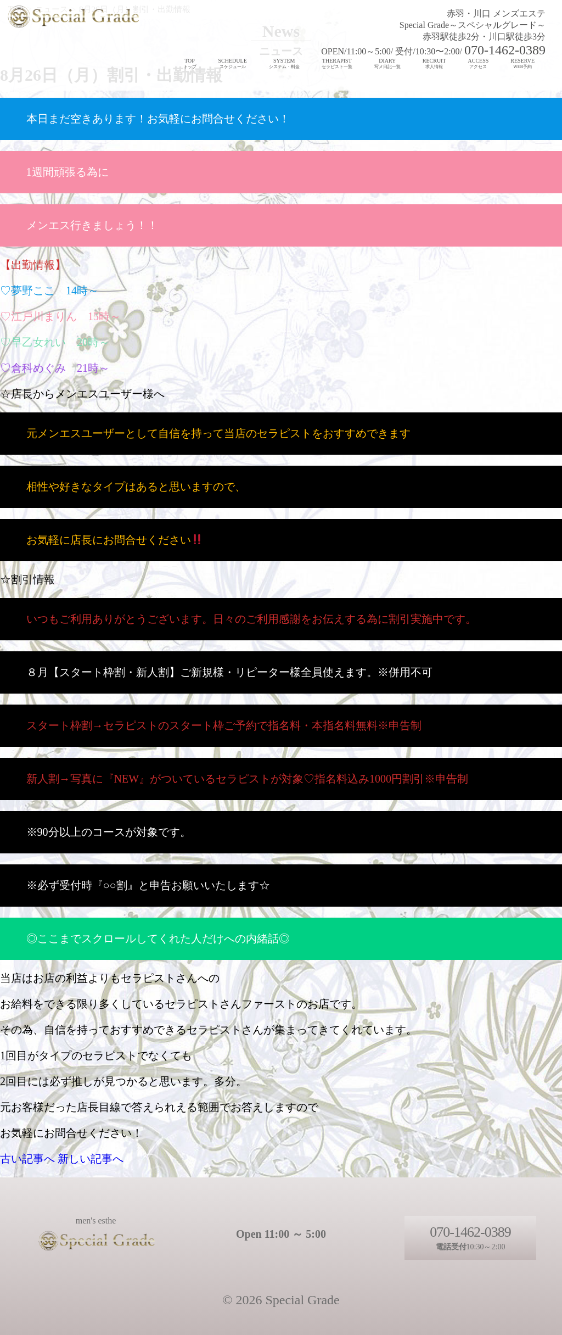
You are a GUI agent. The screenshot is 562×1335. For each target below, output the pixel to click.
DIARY (387, 64)
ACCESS (478, 64)
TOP (189, 64)
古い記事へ (27, 1159)
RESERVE (522, 64)
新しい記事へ (90, 1159)
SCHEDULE (232, 64)
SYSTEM (284, 64)
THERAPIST (337, 64)
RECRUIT (434, 64)
